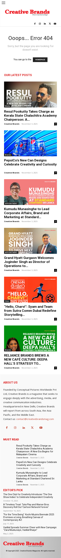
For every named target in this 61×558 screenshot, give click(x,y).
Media (7, 106)
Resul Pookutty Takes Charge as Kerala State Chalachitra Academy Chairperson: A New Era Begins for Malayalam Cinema (34, 450)
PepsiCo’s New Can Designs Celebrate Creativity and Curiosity (30, 164)
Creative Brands (11, 124)
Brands (8, 155)
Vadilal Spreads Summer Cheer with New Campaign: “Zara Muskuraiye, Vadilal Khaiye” (30, 528)
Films (7, 301)
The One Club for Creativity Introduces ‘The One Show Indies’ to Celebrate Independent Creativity (28, 495)
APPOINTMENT (11, 203)
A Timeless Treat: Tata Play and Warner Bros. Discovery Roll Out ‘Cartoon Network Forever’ (26, 506)
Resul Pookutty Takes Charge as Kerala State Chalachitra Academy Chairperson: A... (30, 115)
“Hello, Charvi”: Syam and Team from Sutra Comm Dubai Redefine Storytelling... (30, 311)
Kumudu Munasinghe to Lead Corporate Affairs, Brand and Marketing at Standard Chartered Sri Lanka (35, 477)
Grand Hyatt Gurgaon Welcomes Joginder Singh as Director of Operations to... (29, 262)
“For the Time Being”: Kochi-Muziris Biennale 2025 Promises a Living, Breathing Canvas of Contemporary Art (28, 517)
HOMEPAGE (40, 60)
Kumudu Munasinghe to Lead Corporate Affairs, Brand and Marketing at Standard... (26, 213)
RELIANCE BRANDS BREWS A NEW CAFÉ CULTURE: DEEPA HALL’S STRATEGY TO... (26, 359)
